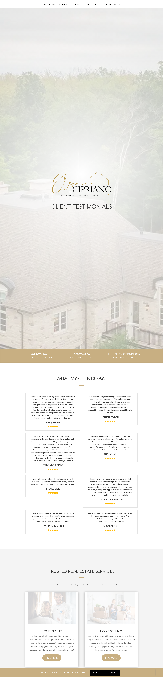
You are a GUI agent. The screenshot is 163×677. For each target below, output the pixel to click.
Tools (98, 4)
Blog (108, 4)
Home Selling (111, 631)
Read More (52, 658)
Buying (75, 4)
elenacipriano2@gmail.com (124, 354)
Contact (118, 4)
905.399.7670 (81, 354)
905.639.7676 (38, 354)
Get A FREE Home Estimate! (105, 673)
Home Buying (51, 631)
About (51, 4)
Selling (86, 4)
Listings (63, 4)
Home (43, 4)
